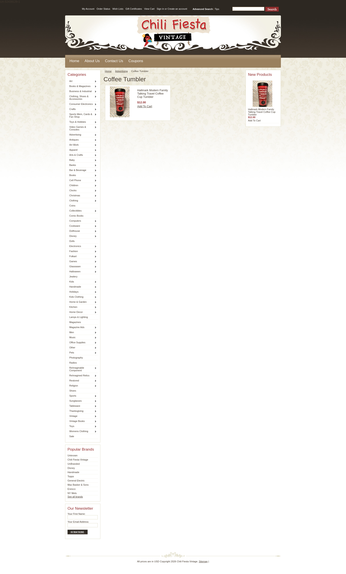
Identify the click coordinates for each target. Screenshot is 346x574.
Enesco (71, 489)
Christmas (82, 195)
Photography (76, 357)
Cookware (82, 226)
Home (108, 71)
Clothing (82, 200)
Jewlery (73, 276)
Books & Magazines (82, 86)
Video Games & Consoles (82, 128)
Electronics (82, 246)
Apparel (82, 150)
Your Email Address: (78, 521)
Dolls (72, 241)
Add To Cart (144, 106)
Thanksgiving (82, 411)
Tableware (82, 406)
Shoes (72, 390)
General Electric (76, 480)
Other (82, 347)
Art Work (82, 145)
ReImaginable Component (82, 369)
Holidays (82, 292)
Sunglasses (82, 401)
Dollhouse (82, 231)
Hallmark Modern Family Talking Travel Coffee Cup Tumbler (152, 93)
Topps (71, 476)
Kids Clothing (82, 297)
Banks (82, 165)
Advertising (82, 134)
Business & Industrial (82, 91)
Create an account (177, 8)
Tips (217, 9)
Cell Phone (82, 180)
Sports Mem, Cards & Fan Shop (82, 115)
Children (82, 185)
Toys (82, 426)
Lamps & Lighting (78, 317)
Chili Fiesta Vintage (78, 459)
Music (82, 337)
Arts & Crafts (82, 155)
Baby (82, 160)
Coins (72, 205)
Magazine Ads (82, 327)
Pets (82, 352)
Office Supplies (82, 342)
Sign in (160, 8)
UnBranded (74, 464)
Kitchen (82, 307)
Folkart (82, 256)
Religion (82, 385)
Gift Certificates (134, 8)
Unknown (72, 455)
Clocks (82, 190)
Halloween (82, 271)
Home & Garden (82, 302)
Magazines (75, 322)
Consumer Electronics (82, 104)
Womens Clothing (82, 431)
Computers (82, 221)
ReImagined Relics (82, 375)
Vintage (82, 416)
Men (82, 332)
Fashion (82, 251)
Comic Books (76, 215)
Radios (73, 362)
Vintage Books (82, 421)
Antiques (82, 139)
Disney (82, 236)
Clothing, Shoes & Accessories (82, 97)
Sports (82, 396)
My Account (88, 8)
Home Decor (82, 312)
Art (82, 81)
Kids (82, 281)
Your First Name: (76, 514)
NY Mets (72, 493)
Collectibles (82, 210)
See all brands (75, 496)
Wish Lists (117, 8)
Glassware (82, 266)
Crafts (82, 109)
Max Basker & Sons (78, 484)
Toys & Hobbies (82, 122)
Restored (82, 380)
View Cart (149, 8)
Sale (71, 436)
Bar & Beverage (82, 170)
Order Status (103, 8)
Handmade (82, 286)
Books (82, 175)
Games (82, 261)
